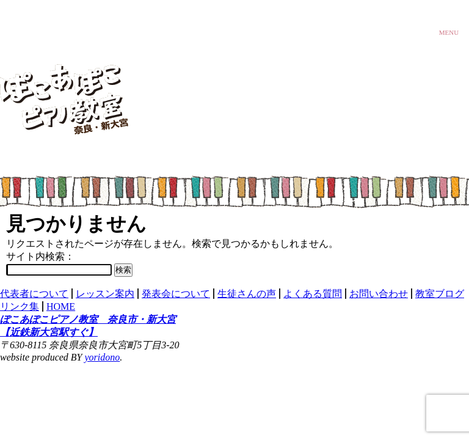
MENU (449, 30)
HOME (60, 306)
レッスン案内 (105, 293)
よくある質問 (312, 293)
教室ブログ (439, 293)
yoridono (102, 357)
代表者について (34, 293)
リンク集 (19, 306)
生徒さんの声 (246, 293)
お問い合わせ (378, 293)
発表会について (176, 293)
